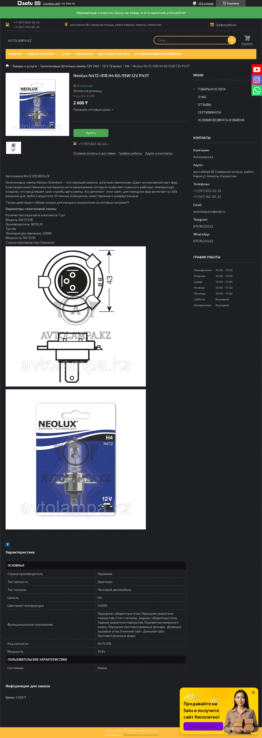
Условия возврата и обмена (158, 54)
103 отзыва (206, 3)
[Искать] (232, 40)
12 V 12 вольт (112, 66)
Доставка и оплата (114, 54)
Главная (15, 54)
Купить (91, 133)
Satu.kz (151, 730)
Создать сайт (52, 3)
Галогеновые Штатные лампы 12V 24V (69, 66)
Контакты (84, 54)
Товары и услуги (40, 54)
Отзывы (204, 104)
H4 (127, 66)
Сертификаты (209, 112)
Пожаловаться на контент (140, 734)
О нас (66, 54)
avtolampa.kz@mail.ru (209, 211)
